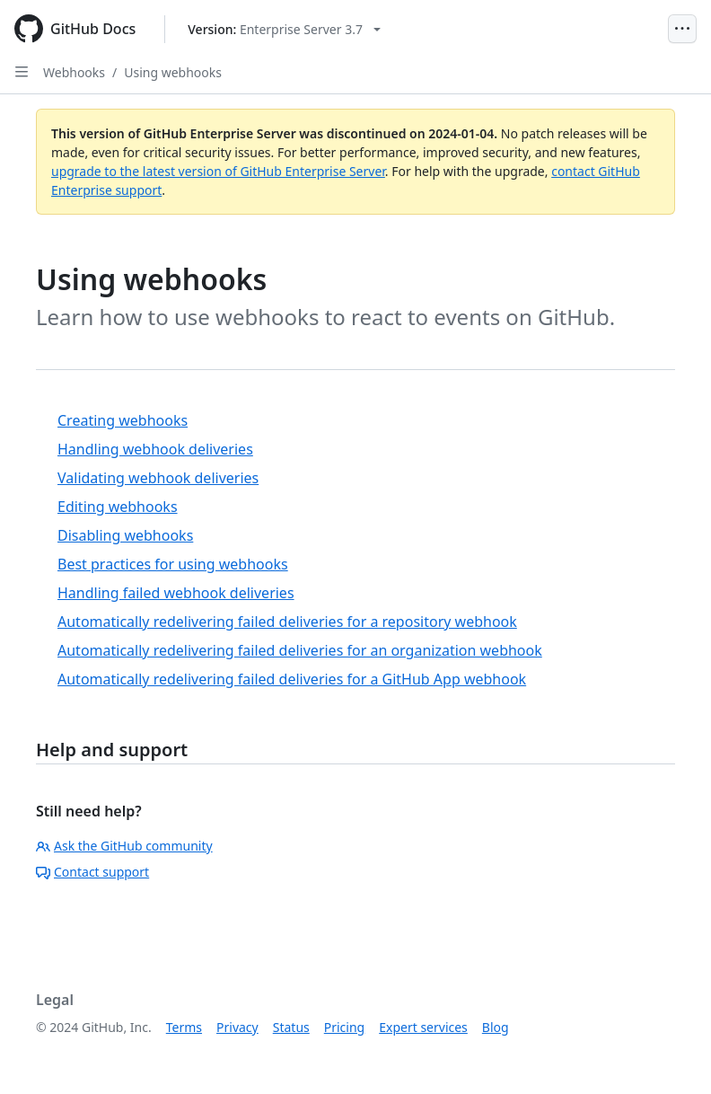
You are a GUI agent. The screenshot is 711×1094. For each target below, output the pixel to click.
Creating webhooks (122, 420)
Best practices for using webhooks (172, 564)
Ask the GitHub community (124, 845)
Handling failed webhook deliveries (175, 593)
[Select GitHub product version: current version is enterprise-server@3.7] (284, 29)
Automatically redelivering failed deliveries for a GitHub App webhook (291, 679)
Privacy (237, 1027)
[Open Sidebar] (21, 71)
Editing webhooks (117, 506)
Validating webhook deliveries (158, 478)
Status (291, 1027)
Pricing (344, 1027)
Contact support (92, 871)
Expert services (423, 1027)
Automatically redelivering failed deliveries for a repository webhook (287, 621)
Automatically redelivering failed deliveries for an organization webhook (299, 650)
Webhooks (74, 72)
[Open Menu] (682, 28)
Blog (495, 1027)
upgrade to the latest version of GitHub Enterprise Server (218, 171)
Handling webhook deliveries (155, 449)
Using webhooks (173, 72)
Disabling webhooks (125, 535)
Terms (184, 1027)
